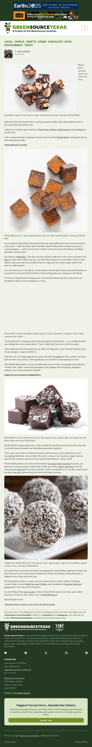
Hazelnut (21, 469)
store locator (29, 591)
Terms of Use (10, 742)
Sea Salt (16, 472)
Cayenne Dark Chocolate (59, 463)
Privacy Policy (81, 742)
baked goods (63, 129)
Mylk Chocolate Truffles (36, 584)
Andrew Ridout (23, 51)
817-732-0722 (10, 672)
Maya (6, 259)
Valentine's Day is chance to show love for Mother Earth (29, 604)
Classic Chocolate (66, 466)
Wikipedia (21, 256)
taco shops (79, 129)
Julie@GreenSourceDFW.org (17, 669)
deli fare (53, 129)
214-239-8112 (10, 688)
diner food (43, 129)
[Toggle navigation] (84, 28)
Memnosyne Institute (14, 678)
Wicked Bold (62, 137)
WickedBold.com (49, 594)
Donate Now (46, 720)
